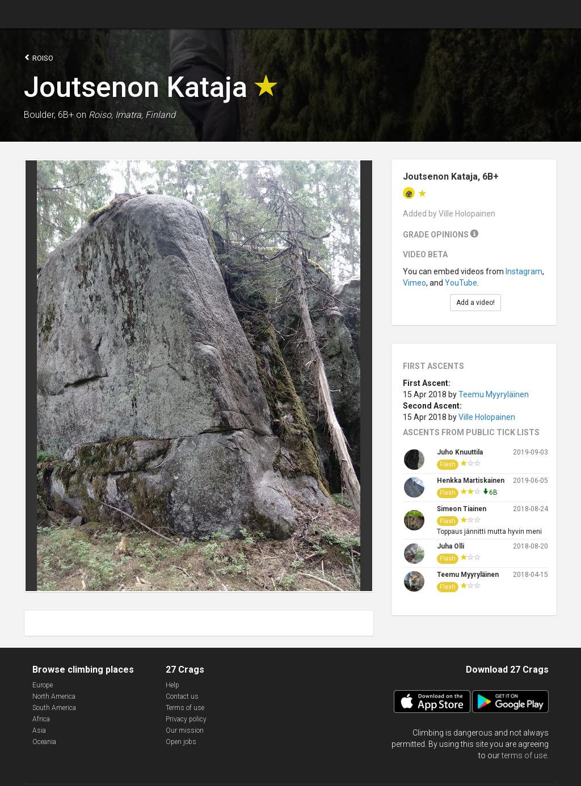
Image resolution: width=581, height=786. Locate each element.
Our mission (185, 730)
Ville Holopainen (486, 417)
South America (54, 708)
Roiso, (101, 114)
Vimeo (414, 282)
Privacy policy (186, 719)
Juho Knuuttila (460, 452)
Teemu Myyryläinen (493, 394)
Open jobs (181, 742)
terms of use (524, 755)
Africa (41, 719)
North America (53, 696)
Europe (42, 685)
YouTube (461, 282)
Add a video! (475, 303)
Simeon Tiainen (461, 509)
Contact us (182, 696)
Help (172, 685)
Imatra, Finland (145, 114)
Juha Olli (450, 546)
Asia (39, 730)
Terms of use (185, 708)
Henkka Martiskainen (470, 481)
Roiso (38, 57)
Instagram (524, 271)
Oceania (44, 742)
